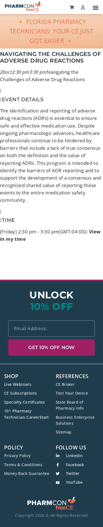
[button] (95, 7)
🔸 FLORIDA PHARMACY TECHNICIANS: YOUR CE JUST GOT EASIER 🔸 (51, 31)
